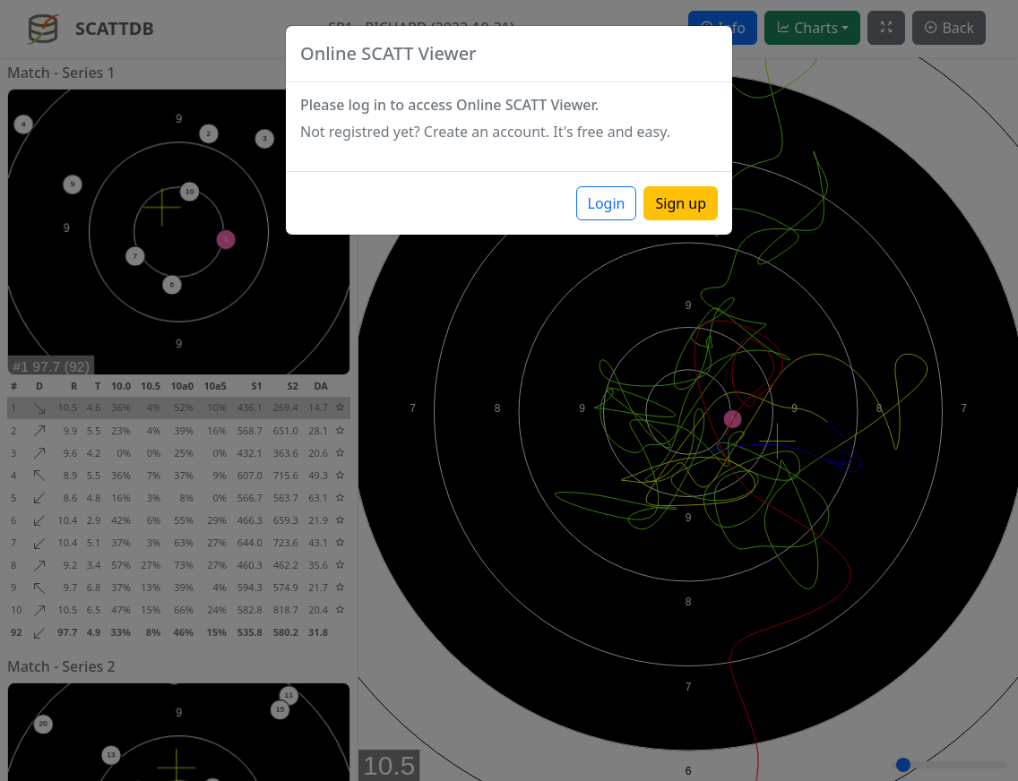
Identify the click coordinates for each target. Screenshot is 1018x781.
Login (606, 203)
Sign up (680, 203)
